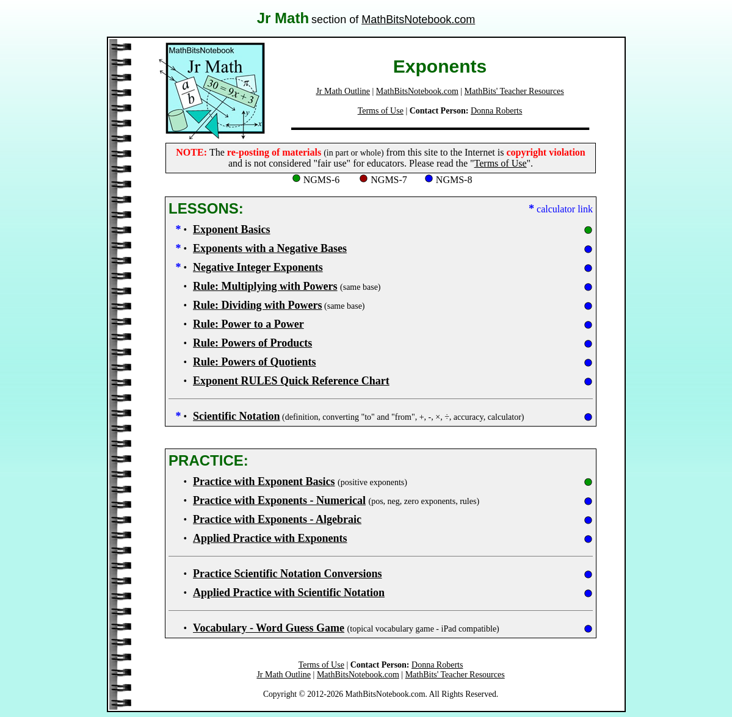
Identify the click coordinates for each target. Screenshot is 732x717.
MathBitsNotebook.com (418, 19)
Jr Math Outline (343, 91)
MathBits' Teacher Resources (514, 91)
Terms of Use (381, 110)
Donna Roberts (496, 110)
